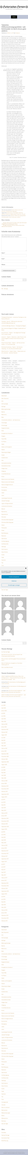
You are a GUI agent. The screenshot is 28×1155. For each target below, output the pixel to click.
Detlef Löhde (4, 694)
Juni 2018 (3, 834)
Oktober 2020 (4, 759)
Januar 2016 (4, 912)
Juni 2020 (3, 770)
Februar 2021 (4, 748)
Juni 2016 (3, 899)
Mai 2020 (3, 772)
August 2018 (4, 829)
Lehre (2, 495)
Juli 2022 (3, 713)
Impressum (6, 1151)
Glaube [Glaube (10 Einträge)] (14, 372)
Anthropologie (4, 403)
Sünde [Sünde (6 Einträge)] (12, 385)
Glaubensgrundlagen (6, 452)
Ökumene (3, 517)
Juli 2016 (3, 896)
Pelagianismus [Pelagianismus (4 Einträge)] (5, 383)
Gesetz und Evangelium (6, 447)
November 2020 (5, 756)
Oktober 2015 (4, 920)
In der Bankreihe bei (5, 474)
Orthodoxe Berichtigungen (11, 211)
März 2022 (3, 721)
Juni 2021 (3, 737)
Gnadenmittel (4, 457)
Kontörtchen (4, 487)
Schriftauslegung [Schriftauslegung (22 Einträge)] (5, 385)
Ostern (3, 525)
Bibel (2, 417)
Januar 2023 (4, 710)
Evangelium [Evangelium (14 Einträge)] (10, 370)
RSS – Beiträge (4, 288)
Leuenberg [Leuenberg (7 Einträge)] (4, 379)
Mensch (3, 509)
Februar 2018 (4, 845)
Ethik (2, 430)
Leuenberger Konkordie (6, 498)
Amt (2, 401)
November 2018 (5, 821)
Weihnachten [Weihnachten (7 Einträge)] (21, 385)
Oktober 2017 (4, 856)
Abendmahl (4, 395)
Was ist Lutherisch (5, 1107)
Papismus (21, 212)
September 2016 (5, 891)
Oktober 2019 (4, 791)
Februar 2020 (4, 780)
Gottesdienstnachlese (6, 463)
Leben (2, 492)
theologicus (17, 32)
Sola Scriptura (4, 549)
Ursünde (3, 1104)
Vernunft (23, 214)
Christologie (4, 422)
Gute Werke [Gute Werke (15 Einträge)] (16, 374)
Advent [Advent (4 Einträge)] (9, 360)
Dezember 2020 (4, 753)
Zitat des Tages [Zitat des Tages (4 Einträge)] (16, 387)
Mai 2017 (3, 869)
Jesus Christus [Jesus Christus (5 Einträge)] (5, 377)
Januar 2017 (4, 880)
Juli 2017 (3, 864)
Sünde (2, 554)
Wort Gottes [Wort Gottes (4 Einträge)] (8, 387)
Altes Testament (5, 398)
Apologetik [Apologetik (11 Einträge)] (15, 360)
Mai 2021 (3, 740)
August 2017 (4, 861)
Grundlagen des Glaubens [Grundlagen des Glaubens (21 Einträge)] (7, 374)
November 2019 (5, 788)
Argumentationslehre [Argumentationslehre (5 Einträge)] (6, 362)
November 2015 (5, 918)
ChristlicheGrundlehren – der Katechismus (10, 420)
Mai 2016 (3, 902)
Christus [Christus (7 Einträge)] (15, 366)
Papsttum (3, 214)
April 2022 (3, 718)
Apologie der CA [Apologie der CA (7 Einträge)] (21, 360)
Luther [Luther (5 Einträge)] (14, 379)
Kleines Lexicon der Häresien (7, 482)
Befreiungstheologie (5, 409)
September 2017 (5, 858)
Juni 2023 (3, 705)
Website (3, 264)
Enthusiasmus (10, 212)
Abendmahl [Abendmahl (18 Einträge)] (4, 360)
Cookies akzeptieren (14, 577)
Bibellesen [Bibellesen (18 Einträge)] (17, 364)
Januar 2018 (4, 848)
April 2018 (3, 840)
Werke (2, 1115)
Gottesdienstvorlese (5, 465)
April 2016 (3, 904)
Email (3, 258)
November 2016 (5, 885)
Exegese (3, 436)
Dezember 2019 (4, 786)
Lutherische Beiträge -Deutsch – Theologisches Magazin (13, 325)
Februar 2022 (4, 724)
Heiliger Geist (4, 468)
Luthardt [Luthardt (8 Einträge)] (9, 379)
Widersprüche (4, 1118)
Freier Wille (3, 439)
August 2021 (4, 735)
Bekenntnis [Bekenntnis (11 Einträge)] (14, 362)
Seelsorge (3, 546)
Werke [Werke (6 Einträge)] (3, 387)
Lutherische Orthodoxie (6, 506)
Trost (2, 565)
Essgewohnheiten (5, 428)
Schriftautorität (4, 544)
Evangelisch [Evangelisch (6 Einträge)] (4, 370)
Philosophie (4, 527)
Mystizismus (4, 511)
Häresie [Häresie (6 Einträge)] (18, 375)
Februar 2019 (4, 813)
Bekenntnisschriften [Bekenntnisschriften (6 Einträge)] (6, 364)
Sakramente (4, 538)
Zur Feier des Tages (5, 652)
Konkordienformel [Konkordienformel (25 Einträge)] (17, 377)
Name (3, 253)
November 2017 (5, 853)
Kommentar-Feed (5, 1138)
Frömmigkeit (15, 212)
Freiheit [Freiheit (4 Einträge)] (16, 370)
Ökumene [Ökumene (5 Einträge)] (22, 387)
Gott (2, 460)
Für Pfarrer (3, 441)
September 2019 (5, 794)
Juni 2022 (3, 716)
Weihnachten (4, 1110)
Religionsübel (13, 214)
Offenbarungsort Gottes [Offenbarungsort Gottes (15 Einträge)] (20, 381)
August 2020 (4, 764)
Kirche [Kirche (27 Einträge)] (10, 377)
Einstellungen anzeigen (14, 585)
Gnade (2, 455)
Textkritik (3, 560)
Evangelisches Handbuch (7, 433)
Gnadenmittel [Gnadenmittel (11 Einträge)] (20, 372)
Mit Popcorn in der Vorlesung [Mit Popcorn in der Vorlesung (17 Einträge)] (8, 381)
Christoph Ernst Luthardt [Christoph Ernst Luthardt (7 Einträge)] (7, 366)
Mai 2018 (3, 837)
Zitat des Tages (4, 589)
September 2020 (5, 762)
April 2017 (3, 872)
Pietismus (8, 214)
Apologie (3, 406)
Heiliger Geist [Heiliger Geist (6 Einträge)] (5, 375)
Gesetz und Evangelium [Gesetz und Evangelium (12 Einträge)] (7, 372)
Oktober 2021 (4, 732)
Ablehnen (14, 581)
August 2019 (4, 797)
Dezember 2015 (4, 915)
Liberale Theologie (5, 500)
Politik (2, 530)
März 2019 (3, 810)
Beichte (3, 412)
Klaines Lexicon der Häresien (7, 479)
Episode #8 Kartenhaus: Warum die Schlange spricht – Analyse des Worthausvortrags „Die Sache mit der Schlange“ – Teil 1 (13, 678)
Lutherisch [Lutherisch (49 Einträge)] (19, 379)
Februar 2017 (4, 877)
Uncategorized (4, 1102)
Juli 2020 (3, 767)
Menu (14, 17)
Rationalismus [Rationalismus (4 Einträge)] (12, 383)
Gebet (2, 444)
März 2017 (3, 875)
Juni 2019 (3, 802)
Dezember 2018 (4, 818)
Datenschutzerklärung (20, 1151)
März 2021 (3, 745)
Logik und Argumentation (7, 503)
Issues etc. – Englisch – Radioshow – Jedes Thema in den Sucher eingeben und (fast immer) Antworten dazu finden (13, 338)
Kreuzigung (3, 490)
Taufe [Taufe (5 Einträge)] (16, 385)
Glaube (3, 449)
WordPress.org (4, 1140)
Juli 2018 (3, 832)
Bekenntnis (3, 414)
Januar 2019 (4, 815)
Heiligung (3, 471)
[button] (26, 568)
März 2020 (3, 778)
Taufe (2, 557)
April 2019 (3, 807)
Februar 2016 (4, 910)
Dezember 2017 (4, 850)
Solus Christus (4, 552)
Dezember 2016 (4, 883)
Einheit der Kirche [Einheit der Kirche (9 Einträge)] (18, 368)
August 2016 (4, 894)
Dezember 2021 (4, 729)
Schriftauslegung (5, 541)
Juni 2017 (3, 867)
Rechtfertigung (4, 533)
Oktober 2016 (4, 888)
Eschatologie (4, 425)
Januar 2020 (4, 783)
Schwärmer (18, 214)
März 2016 (3, 907)
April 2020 (3, 775)
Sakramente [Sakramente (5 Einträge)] (19, 383)
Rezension (3, 535)
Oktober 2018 (4, 823)
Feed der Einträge (5, 1135)
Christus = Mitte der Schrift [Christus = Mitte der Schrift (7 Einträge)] (7, 368)
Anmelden (3, 1132)
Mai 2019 (3, 805)
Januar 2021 (4, 751)
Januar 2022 (4, 727)
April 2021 (3, 743)
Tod (2, 562)
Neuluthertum (4, 514)
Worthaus (3, 1121)
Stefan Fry (3, 676)
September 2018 (5, 826)
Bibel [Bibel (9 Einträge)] (13, 364)
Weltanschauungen (5, 1113)
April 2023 (3, 708)
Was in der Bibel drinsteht (7, 667)
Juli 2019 (3, 799)
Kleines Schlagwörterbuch (7, 484)
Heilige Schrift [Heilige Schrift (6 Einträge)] (12, 375)
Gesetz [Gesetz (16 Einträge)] (20, 370)
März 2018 (3, 842)
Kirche (13, 209)
